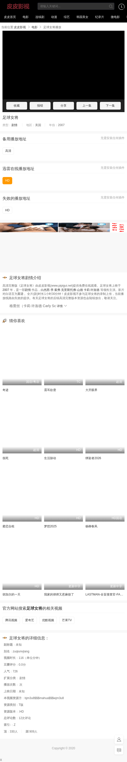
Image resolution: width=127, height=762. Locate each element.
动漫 (54, 17)
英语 (20, 294)
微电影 (115, 17)
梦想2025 (50, 526)
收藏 (17, 105)
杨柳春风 (91, 526)
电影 (26, 17)
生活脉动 (50, 458)
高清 (8, 151)
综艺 (67, 17)
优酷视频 (48, 620)
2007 (5, 290)
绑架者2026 (93, 458)
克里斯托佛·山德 (72, 290)
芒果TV (67, 620)
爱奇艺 (29, 620)
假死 (5, 458)
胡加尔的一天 (11, 594)
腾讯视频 (11, 620)
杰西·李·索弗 (52, 290)
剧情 (14, 125)
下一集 (110, 105)
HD (7, 180)
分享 (63, 105)
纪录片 (99, 17)
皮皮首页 (10, 17)
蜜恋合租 (8, 526)
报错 (40, 105)
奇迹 (5, 390)
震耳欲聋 (50, 390)
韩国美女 (82, 17)
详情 (62, 306)
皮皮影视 (18, 6)
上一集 (86, 105)
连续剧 (39, 17)
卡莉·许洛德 (91, 290)
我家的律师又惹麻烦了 (59, 594)
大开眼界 (91, 390)
